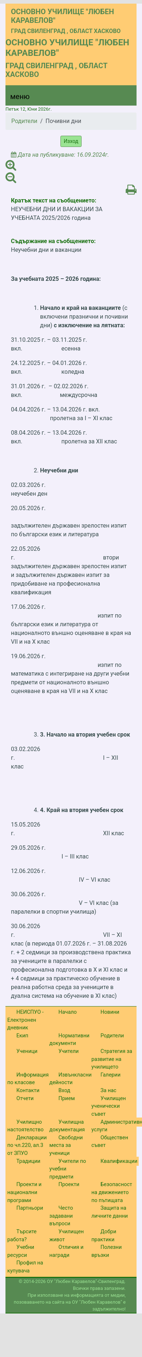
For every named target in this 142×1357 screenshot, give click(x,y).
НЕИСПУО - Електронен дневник (25, 1020)
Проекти (69, 1184)
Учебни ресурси (20, 1251)
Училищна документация (67, 1126)
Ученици (27, 1051)
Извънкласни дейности (71, 1079)
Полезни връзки (106, 1251)
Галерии (110, 1075)
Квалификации (118, 1161)
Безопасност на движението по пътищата (111, 1192)
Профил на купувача (25, 1267)
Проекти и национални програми (24, 1192)
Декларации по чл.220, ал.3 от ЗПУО (27, 1145)
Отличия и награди (67, 1251)
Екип (22, 1036)
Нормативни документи (70, 1040)
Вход (64, 1090)
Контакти (27, 1090)
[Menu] (15, 98)
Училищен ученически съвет (108, 1106)
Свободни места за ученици (66, 1145)
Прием (67, 1098)
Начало (68, 1012)
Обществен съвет (109, 1142)
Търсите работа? (21, 1236)
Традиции (28, 1161)
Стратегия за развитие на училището (111, 1059)
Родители (24, 121)
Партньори (29, 1208)
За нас (108, 1090)
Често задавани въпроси (61, 1216)
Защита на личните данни (109, 1212)
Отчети (24, 1098)
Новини (109, 1012)
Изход (71, 141)
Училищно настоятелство (25, 1126)
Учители (69, 1051)
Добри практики (103, 1236)
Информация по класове (28, 1079)
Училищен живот (67, 1236)
